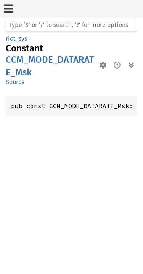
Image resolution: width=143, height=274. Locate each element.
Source (15, 82)
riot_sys (16, 38)
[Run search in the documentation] (71, 25)
